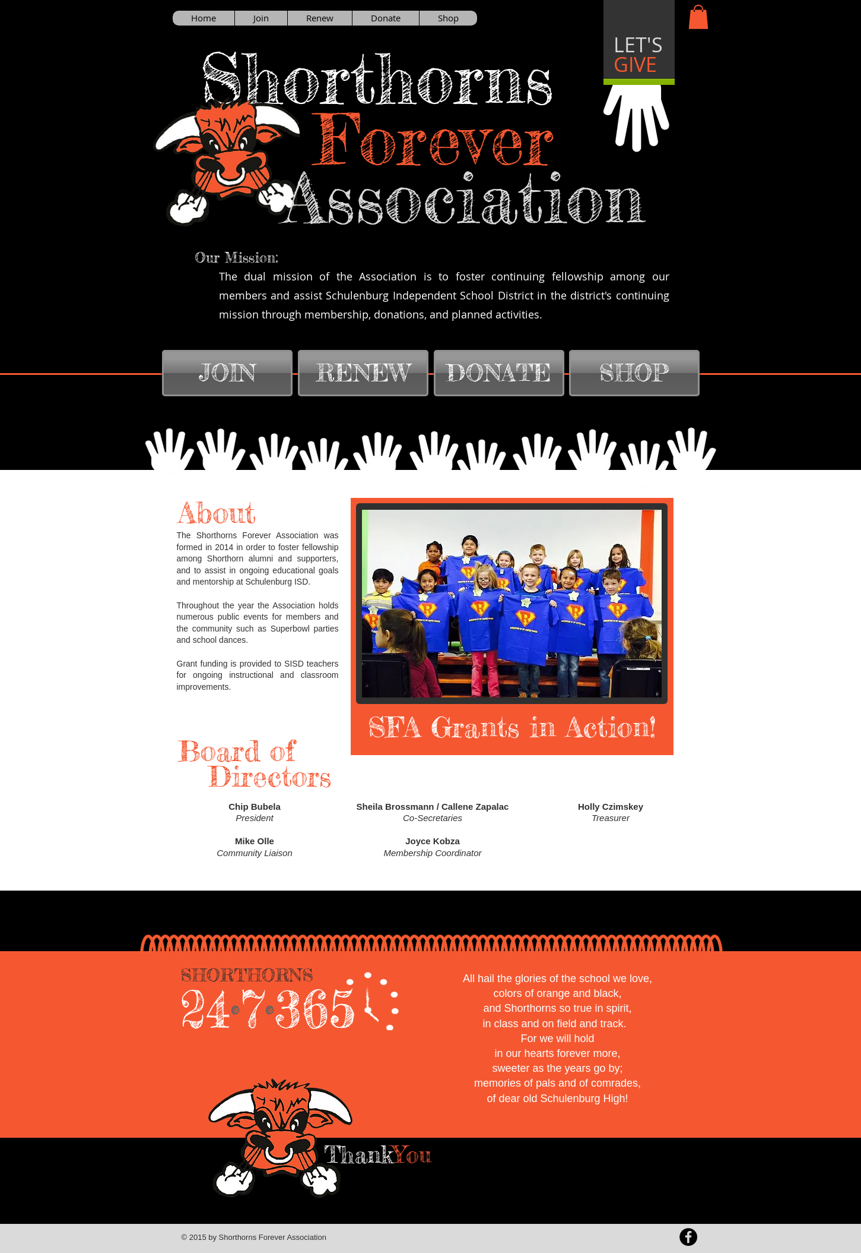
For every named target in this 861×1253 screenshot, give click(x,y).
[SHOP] (634, 373)
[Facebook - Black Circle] (688, 1237)
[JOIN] (227, 373)
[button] (698, 17)
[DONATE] (499, 373)
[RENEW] (363, 373)
